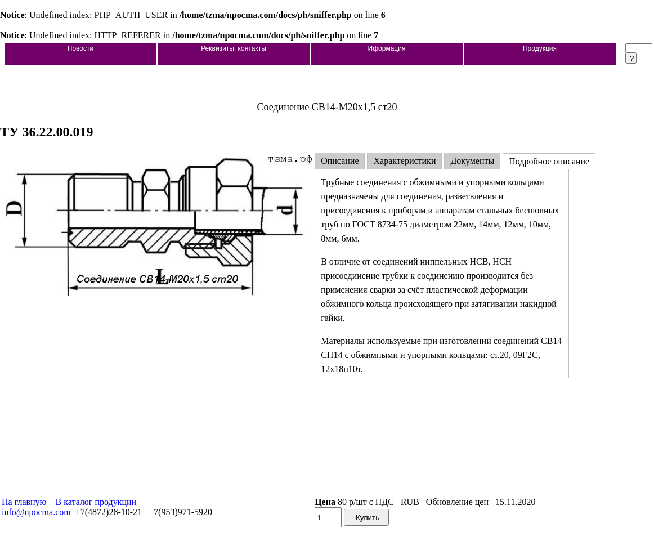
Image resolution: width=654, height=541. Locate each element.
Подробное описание (549, 161)
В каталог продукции (96, 502)
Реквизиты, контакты (233, 48)
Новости (80, 48)
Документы (472, 161)
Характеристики (404, 161)
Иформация (387, 48)
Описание (340, 161)
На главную (24, 502)
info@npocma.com (36, 512)
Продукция (540, 48)
